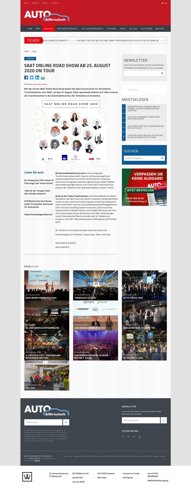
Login (164, 3)
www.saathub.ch (62, 246)
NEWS (34, 51)
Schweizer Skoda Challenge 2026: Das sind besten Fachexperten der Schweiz (145, 136)
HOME (26, 3)
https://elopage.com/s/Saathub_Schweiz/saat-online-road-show (82, 234)
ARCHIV (45, 3)
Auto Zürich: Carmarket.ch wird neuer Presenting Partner (144, 118)
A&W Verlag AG (35, 458)
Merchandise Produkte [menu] (91, 456)
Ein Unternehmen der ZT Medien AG (58, 475)
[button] (48, 28)
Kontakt (163, 456)
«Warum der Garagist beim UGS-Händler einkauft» (54, 40)
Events (130, 456)
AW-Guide (138, 456)
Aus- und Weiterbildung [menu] (109, 456)
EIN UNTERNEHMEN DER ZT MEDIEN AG (38, 456)
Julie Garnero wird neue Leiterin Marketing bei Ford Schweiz (146, 127)
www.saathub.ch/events (65, 242)
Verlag (156, 456)
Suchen (160, 28)
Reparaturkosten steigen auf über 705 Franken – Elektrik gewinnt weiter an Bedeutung (144, 108)
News (72, 456)
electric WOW (147, 456)
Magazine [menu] (79, 456)
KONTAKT (54, 3)
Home (66, 456)
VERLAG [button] (36, 3)
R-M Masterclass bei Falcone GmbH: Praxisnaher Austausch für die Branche (137, 40)
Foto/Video (122, 456)
